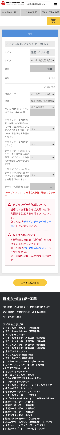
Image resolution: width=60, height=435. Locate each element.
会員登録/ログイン (37, 4)
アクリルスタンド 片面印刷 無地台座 (25, 338)
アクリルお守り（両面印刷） (19, 358)
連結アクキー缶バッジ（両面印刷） (23, 421)
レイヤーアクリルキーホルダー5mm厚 (24, 364)
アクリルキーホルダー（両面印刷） (23, 331)
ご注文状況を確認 (50, 12)
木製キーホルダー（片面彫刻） (21, 408)
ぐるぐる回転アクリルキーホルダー (23, 378)
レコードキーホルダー (43, 398)
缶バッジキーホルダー (16, 398)
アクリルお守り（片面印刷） (19, 354)
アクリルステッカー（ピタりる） (22, 395)
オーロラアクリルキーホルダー (20, 374)
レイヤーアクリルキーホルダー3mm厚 (24, 361)
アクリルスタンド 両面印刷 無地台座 (25, 344)
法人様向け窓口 (10, 12)
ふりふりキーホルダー (16, 371)
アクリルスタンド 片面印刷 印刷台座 (25, 341)
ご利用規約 (8, 311)
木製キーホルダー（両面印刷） (21, 405)
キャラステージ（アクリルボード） (23, 391)
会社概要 (7, 307)
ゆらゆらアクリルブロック (18, 388)
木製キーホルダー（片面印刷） (21, 401)
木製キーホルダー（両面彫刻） (21, 411)
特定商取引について (40, 307)
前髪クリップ (12, 428)
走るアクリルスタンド (16, 351)
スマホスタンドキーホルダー (19, 415)
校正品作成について (34, 248)
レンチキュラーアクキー (17, 381)
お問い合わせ (23, 311)
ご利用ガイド (21, 307)
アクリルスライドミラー (17, 384)
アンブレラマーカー (15, 334)
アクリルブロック (43, 384)
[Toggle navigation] (56, 4)
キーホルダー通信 (12, 316)
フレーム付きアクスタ (34, 428)
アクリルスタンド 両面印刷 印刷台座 (25, 348)
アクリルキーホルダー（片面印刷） (23, 327)
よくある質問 (30, 12)
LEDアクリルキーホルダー (18, 368)
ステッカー (10, 425)
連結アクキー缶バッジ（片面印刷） (23, 418)
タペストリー (43, 425)
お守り (48, 421)
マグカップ (26, 425)
